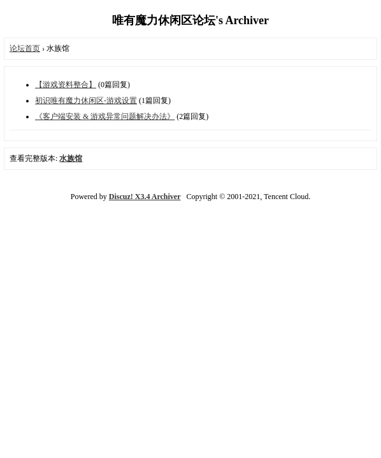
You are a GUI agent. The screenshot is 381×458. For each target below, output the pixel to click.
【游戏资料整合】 (65, 84)
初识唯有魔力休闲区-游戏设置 (86, 100)
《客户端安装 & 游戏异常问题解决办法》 (105, 116)
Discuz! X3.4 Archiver (145, 196)
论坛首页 (25, 48)
